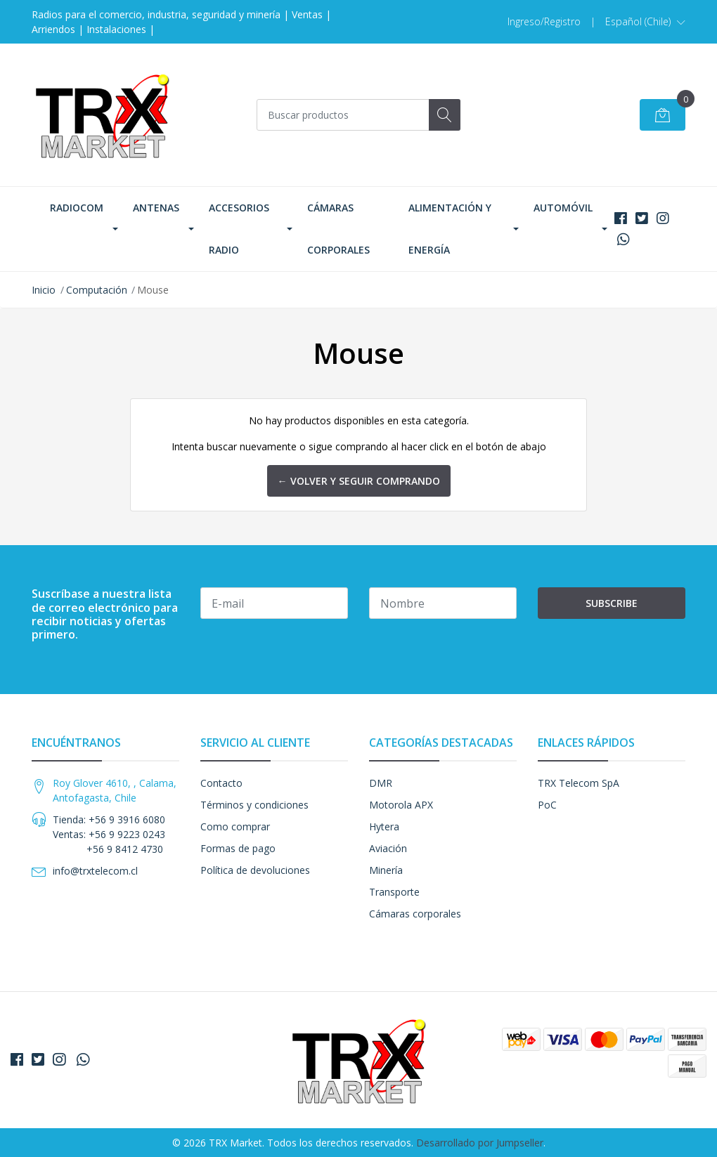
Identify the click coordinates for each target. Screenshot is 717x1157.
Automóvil (563, 207)
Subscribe (612, 603)
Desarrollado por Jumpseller (479, 1142)
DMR (380, 783)
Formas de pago (238, 848)
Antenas (156, 207)
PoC (547, 804)
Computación (96, 289)
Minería (386, 870)
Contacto (221, 783)
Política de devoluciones (255, 870)
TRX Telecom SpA (578, 783)
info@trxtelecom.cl (95, 870)
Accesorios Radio (239, 228)
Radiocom (76, 207)
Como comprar (235, 826)
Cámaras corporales (338, 228)
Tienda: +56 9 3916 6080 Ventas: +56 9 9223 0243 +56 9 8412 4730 (109, 834)
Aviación (388, 848)
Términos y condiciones (254, 804)
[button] (645, 22)
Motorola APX (401, 804)
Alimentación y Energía (449, 228)
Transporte (394, 891)
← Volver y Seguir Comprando (359, 481)
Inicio (44, 289)
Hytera (384, 826)
